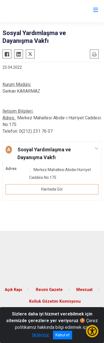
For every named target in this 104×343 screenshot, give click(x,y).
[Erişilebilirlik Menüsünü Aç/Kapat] (92, 331)
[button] (52, 153)
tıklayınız (40, 334)
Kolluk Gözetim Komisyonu (55, 301)
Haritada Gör (52, 189)
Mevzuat (84, 289)
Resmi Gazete (49, 289)
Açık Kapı (13, 289)
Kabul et (62, 335)
